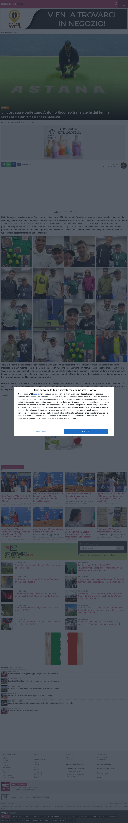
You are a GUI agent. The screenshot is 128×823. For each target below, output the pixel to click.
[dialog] (64, 411)
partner (36, 394)
